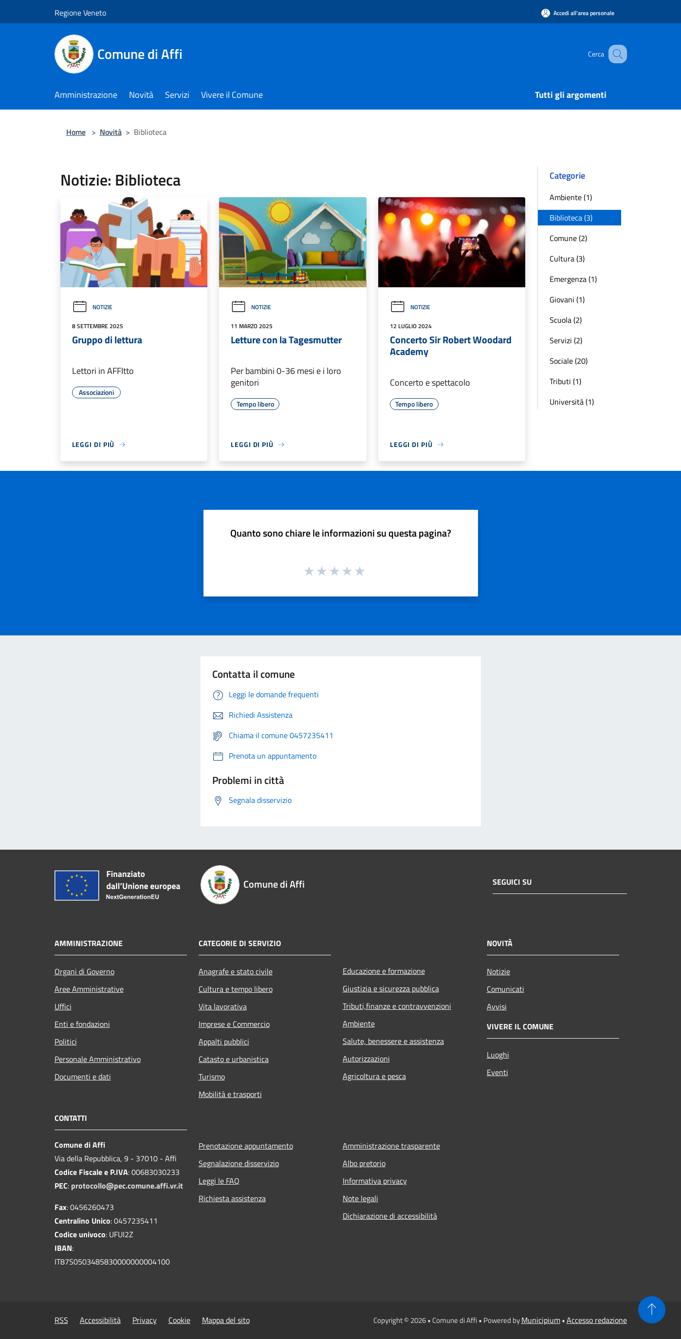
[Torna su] (651, 1309)
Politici (66, 1041)
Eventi (497, 1072)
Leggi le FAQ (219, 1181)
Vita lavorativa (223, 1006)
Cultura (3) (567, 258)
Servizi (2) (566, 340)
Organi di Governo (84, 971)
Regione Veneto (80, 13)
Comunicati (505, 989)
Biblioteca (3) (571, 217)
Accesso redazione (597, 1320)
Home (76, 132)
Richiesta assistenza (232, 1198)
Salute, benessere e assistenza (393, 1041)
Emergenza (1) (573, 279)
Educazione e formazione (384, 971)
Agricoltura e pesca (374, 1076)
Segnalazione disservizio (239, 1163)
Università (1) (572, 402)
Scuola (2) (566, 320)
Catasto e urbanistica (234, 1059)
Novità (111, 132)
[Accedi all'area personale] (578, 12)
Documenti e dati (83, 1076)
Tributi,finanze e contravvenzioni (397, 1006)
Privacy (144, 1320)
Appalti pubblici (224, 1041)
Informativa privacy (375, 1181)
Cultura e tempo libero (236, 989)
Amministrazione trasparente (391, 1146)
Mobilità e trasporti (230, 1094)
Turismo (212, 1076)
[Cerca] (615, 54)
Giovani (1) (567, 299)
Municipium (540, 1320)
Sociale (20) (569, 361)
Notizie (92, 307)
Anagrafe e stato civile (236, 971)
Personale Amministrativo (98, 1059)
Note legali (360, 1198)
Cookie (179, 1320)
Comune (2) (568, 238)
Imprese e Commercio (234, 1024)
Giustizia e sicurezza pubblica (391, 988)
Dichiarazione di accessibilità (390, 1216)
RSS (61, 1320)
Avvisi (497, 1006)
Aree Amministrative (89, 989)
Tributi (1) (565, 381)
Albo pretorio (364, 1163)
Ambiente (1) (571, 197)
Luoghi (498, 1054)
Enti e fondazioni (82, 1024)
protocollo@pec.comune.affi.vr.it (127, 1185)
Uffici (63, 1006)
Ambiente (359, 1023)
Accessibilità (100, 1320)
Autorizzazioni (366, 1058)
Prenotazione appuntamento (246, 1146)
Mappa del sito (226, 1320)
